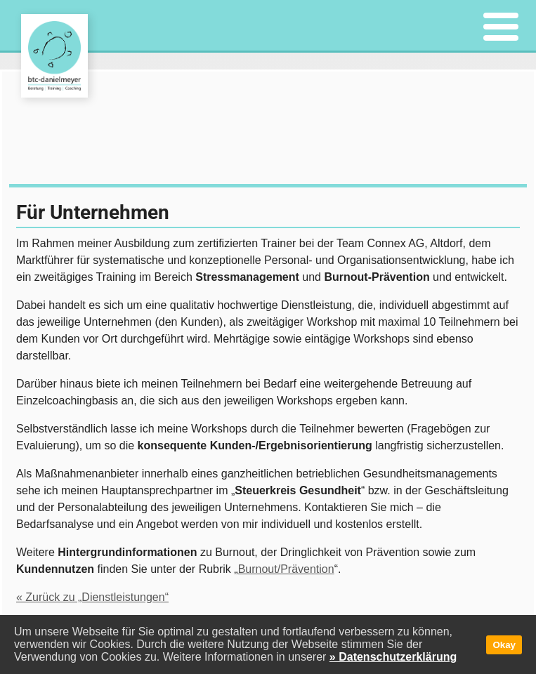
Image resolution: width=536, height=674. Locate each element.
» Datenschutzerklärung (393, 657)
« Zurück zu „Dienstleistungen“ (92, 597)
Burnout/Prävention (286, 569)
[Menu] (500, 27)
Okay (504, 645)
